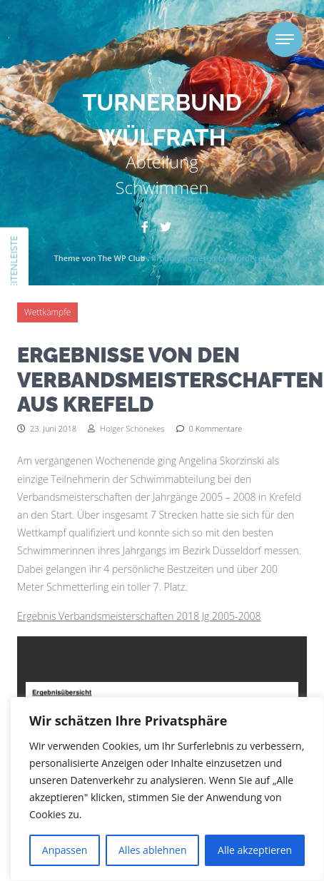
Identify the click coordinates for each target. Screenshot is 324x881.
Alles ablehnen (152, 850)
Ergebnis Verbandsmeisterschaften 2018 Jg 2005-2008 (138, 616)
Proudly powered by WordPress (210, 258)
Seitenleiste (13, 264)
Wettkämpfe (47, 312)
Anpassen (65, 850)
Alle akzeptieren (255, 850)
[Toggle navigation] (285, 39)
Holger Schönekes (126, 428)
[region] (167, 789)
